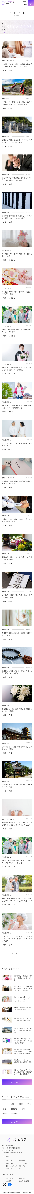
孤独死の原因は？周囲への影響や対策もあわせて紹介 (17, 634)
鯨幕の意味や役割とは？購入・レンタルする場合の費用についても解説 (17, 217)
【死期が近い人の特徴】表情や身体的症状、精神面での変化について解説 (17, 65)
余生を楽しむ (23, 1166)
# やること (11, 260)
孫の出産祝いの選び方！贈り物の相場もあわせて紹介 (17, 255)
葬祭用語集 (9, 1169)
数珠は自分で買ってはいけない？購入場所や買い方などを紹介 (17, 672)
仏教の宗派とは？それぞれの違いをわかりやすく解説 (17, 785)
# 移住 (29, 1104)
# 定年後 (4, 412)
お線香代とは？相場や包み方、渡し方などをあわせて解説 (17, 520)
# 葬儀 (4, 146)
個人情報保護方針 (24, 1181)
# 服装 (13, 1104)
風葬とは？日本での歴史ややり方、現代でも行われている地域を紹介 (17, 141)
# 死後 (4, 108)
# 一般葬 (14, 1113)
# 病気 (4, 70)
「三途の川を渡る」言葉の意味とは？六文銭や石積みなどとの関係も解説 (17, 103)
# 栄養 (4, 829)
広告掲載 (8, 1181)
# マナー (4, 1104)
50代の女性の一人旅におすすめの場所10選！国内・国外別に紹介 (16, 406)
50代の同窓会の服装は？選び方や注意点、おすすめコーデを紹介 (16, 861)
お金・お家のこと (24, 1163)
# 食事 (10, 945)
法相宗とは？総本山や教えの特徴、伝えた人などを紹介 (17, 748)
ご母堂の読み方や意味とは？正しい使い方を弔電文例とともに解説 (17, 179)
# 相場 (22, 1109)
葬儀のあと (22, 1160)
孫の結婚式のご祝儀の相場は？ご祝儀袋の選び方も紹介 (17, 293)
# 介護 (4, 487)
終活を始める (10, 1163)
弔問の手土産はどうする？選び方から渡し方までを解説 (17, 558)
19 (24, 953)
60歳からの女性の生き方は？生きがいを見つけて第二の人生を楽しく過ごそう (17, 899)
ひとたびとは (10, 1178)
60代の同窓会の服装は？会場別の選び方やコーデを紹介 (16, 330)
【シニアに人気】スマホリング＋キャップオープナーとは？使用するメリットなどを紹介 (17, 938)
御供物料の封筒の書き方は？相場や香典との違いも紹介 (17, 596)
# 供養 (4, 525)
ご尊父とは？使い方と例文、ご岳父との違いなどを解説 (17, 710)
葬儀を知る (9, 1160)
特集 (20, 1169)
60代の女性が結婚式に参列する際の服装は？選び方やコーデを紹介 (16, 368)
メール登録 (24, 4)
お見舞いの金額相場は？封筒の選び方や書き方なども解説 (17, 482)
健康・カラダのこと (11, 1166)
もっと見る (14, 1082)
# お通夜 (4, 1113)
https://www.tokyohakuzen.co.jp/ (12, 1152)
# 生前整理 (13, 1109)
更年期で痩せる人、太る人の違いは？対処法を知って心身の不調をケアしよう (17, 823)
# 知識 (10, 70)
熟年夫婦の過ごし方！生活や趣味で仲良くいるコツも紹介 (17, 444)
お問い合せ (22, 1178)
